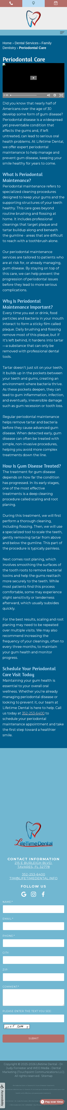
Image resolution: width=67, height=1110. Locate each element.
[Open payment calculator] (52, 1102)
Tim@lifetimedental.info (33, 878)
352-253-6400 (33, 713)
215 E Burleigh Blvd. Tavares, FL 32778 (33, 865)
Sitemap (47, 1076)
